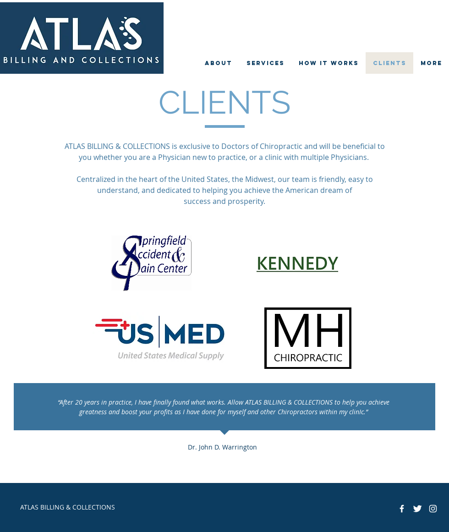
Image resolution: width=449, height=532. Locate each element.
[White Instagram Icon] (433, 509)
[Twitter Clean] (417, 509)
